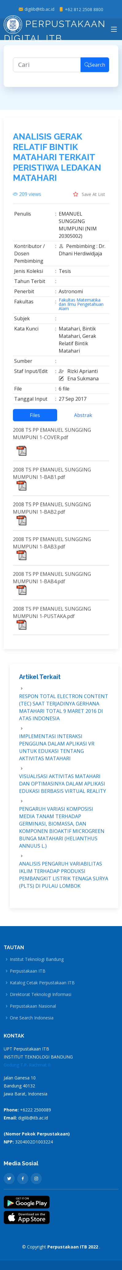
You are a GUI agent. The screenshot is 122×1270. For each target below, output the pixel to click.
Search (95, 67)
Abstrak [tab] (83, 418)
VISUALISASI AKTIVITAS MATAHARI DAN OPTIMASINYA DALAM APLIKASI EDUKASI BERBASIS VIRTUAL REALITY (62, 786)
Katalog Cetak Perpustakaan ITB (42, 983)
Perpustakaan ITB (27, 971)
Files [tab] (35, 418)
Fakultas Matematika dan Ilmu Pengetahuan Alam (81, 307)
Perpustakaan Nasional (33, 1006)
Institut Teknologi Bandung (37, 959)
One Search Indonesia (31, 1018)
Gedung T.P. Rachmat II (27, 1065)
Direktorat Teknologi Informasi (40, 994)
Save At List (89, 197)
